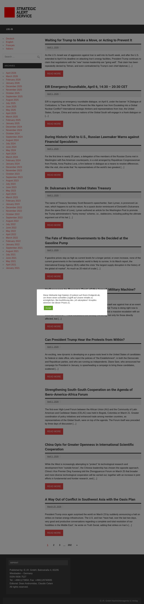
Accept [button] (48, 308)
